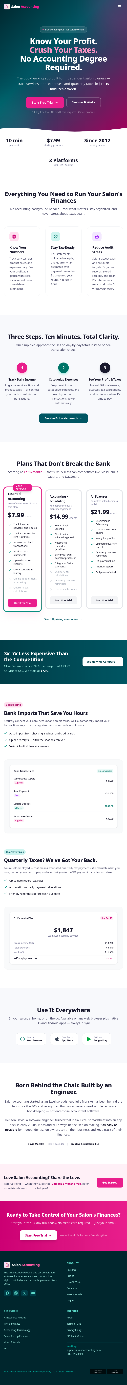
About (70, 1317)
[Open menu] (119, 6)
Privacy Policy (74, 1330)
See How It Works (83, 102)
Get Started (109, 1182)
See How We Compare (102, 661)
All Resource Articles (15, 1317)
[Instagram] (16, 1293)
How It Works (74, 1282)
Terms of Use (74, 1323)
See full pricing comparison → (63, 619)
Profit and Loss (12, 1323)
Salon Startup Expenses (16, 1336)
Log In (70, 1300)
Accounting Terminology (17, 1330)
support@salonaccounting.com (84, 1350)
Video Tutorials (12, 1342)
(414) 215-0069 (75, 1354)
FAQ (6, 1348)
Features (71, 1269)
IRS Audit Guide (75, 1336)
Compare (72, 1288)
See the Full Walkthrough (63, 418)
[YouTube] (33, 1293)
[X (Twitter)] (24, 1293)
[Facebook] (7, 1293)
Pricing (70, 1275)
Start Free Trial (45, 102)
